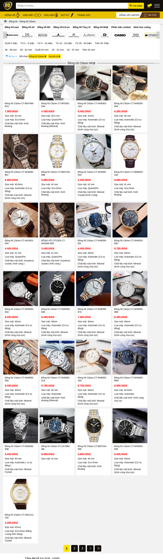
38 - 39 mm (11, 49)
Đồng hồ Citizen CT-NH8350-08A (110, 99)
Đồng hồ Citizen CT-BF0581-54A (46, 99)
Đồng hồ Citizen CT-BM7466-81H (15, 99)
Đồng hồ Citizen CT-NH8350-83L (15, 226)
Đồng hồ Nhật (101, 27)
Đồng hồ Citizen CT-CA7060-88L (46, 354)
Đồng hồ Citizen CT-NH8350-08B (15, 290)
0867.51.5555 (50, 410)
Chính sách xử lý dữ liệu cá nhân (43, 510)
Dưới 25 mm (42, 49)
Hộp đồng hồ (70, 519)
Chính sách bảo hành (38, 518)
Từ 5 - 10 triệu (45, 43)
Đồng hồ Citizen (28, 21)
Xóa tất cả (54, 56)
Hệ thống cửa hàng (12, 508)
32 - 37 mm (73, 49)
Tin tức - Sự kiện (81, 421)
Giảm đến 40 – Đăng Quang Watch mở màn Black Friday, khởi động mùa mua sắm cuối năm (77, 474)
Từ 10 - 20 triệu (64, 43)
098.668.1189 (50, 406)
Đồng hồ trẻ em (61, 27)
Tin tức (13, 462)
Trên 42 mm (88, 49)
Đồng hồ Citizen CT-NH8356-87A (141, 226)
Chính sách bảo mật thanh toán (42, 514)
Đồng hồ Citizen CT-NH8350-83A (78, 226)
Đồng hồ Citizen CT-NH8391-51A (78, 290)
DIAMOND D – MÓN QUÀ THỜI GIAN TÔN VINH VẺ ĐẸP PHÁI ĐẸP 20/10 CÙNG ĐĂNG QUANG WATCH (131, 474)
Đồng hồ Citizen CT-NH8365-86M (141, 290)
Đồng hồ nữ (28, 27)
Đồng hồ (13, 21)
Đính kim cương (142, 27)
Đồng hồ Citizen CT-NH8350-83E (110, 226)
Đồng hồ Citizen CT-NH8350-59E (110, 354)
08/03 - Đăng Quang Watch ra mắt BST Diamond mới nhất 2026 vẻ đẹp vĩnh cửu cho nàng (26, 472)
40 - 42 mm (26, 49)
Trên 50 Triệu (102, 43)
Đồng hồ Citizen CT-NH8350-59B (15, 354)
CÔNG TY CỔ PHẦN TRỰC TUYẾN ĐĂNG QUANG (105, 536)
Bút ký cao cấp (70, 515)
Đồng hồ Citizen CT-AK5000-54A (46, 163)
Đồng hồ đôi (43, 27)
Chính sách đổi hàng (37, 521)
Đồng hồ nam (12, 27)
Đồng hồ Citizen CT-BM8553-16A (78, 163)
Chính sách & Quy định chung (42, 501)
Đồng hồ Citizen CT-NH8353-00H (46, 226)
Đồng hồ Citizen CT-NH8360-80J (141, 99)
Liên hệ (6, 517)
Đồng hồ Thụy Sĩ (82, 27)
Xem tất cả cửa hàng (100, 526)
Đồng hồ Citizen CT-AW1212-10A (141, 354)
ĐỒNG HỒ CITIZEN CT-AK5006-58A (143, 163)
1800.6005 (43, 401)
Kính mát (68, 504)
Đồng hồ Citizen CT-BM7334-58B (15, 163)
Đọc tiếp (11, 483)
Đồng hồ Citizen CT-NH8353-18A (110, 290)
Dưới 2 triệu (11, 43)
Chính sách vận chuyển (39, 525)
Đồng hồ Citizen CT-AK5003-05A (110, 163)
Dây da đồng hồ (71, 508)
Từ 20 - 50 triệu (83, 43)
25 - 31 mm (58, 49)
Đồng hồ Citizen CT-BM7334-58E (78, 354)
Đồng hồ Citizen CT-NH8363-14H (78, 99)
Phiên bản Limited (121, 27)
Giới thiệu (7, 500)
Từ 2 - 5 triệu (27, 43)
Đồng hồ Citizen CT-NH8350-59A (46, 290)
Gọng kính (68, 512)
